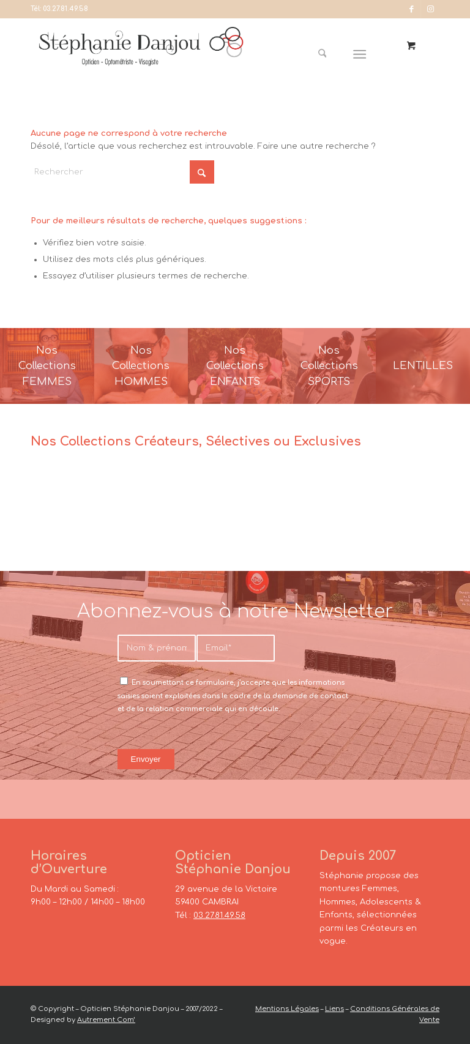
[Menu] (360, 54)
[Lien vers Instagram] (430, 9)
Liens (334, 1009)
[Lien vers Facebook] (411, 9)
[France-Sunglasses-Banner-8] (329, 366)
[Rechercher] (322, 54)
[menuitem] (326, 54)
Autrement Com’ (106, 1020)
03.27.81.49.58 (65, 9)
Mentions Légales (287, 1009)
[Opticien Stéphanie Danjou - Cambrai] (141, 54)
